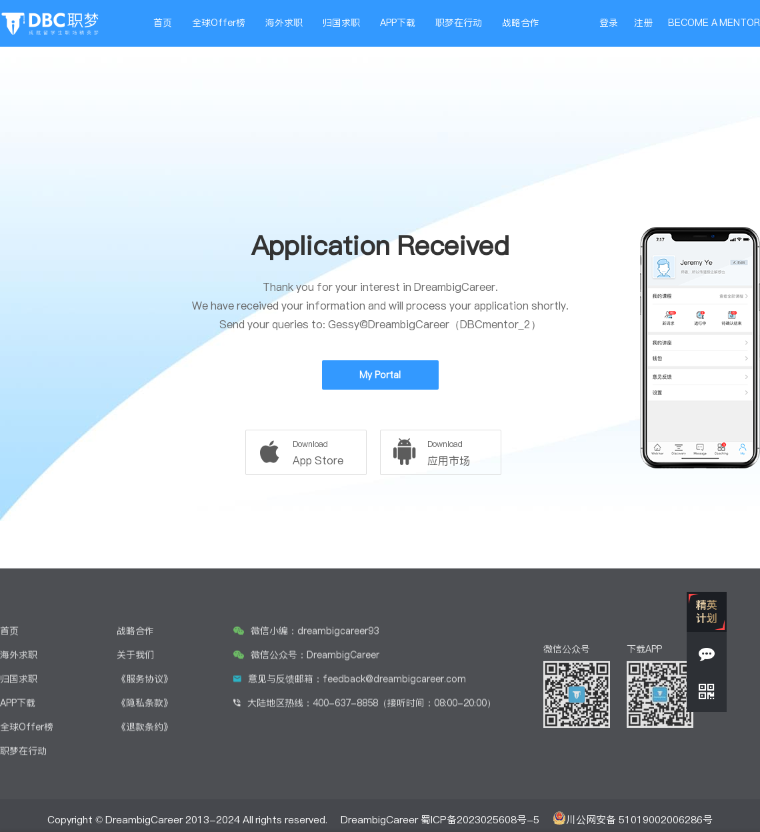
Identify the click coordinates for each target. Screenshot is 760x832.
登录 (608, 22)
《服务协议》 (145, 780)
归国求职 (341, 22)
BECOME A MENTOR (714, 22)
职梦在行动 (458, 22)
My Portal (380, 375)
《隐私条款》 (145, 804)
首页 (162, 22)
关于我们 (135, 756)
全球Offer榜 (218, 22)
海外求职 (284, 22)
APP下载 (397, 22)
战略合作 (520, 22)
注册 (643, 22)
